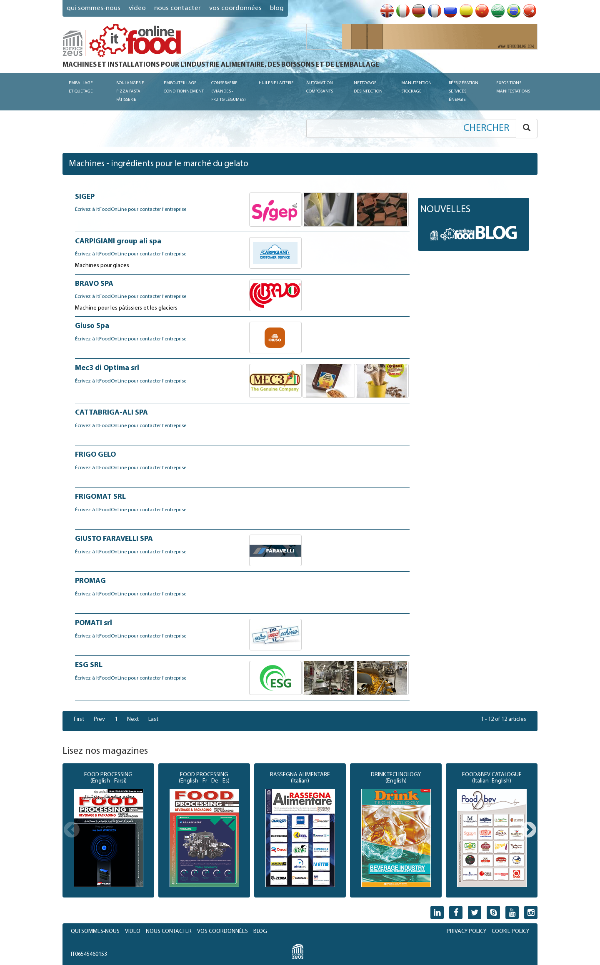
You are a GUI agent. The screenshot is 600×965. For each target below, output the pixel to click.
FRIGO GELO (95, 455)
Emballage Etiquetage (81, 87)
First (79, 719)
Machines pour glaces (102, 265)
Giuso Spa (92, 326)
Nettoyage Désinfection (368, 87)
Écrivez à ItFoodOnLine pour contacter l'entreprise (130, 209)
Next (133, 719)
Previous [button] (71, 830)
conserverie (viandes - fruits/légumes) (228, 91)
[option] (108, 830)
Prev (99, 719)
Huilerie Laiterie (276, 83)
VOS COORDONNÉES (235, 8)
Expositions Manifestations (513, 87)
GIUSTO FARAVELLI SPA (114, 539)
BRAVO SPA (94, 284)
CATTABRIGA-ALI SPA (111, 413)
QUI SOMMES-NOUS (93, 8)
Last (153, 719)
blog (277, 8)
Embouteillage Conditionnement (184, 87)
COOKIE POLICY (510, 931)
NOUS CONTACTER (177, 8)
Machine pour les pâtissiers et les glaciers (126, 308)
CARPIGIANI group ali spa (118, 241)
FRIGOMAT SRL (100, 497)
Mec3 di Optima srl (107, 368)
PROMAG (90, 581)
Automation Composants (319, 87)
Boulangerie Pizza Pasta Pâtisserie (130, 91)
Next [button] (528, 830)
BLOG (260, 931)
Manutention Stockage (416, 87)
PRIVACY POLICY (466, 931)
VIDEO (137, 8)
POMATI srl (93, 623)
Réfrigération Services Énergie (463, 91)
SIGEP (85, 197)
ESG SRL (88, 665)
